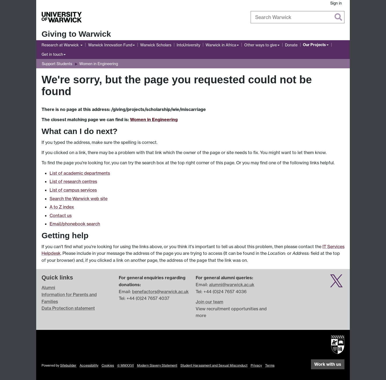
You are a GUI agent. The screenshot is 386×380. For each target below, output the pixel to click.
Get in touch (52, 54)
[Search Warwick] (297, 17)
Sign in (336, 3)
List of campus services (73, 190)
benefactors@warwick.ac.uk (160, 291)
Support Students (57, 63)
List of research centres (73, 181)
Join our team (209, 301)
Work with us (327, 364)
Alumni (48, 287)
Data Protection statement (68, 308)
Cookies (108, 365)
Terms (269, 365)
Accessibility (89, 365)
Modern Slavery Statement (157, 365)
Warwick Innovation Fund (110, 45)
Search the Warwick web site (78, 198)
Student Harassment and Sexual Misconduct (213, 365)
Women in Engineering (98, 63)
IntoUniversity (188, 45)
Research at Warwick (61, 45)
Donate (291, 45)
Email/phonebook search (75, 223)
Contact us (61, 215)
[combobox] (297, 17)
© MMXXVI (125, 365)
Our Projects (314, 44)
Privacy (256, 365)
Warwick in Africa (221, 45)
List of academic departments (80, 173)
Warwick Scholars (155, 45)
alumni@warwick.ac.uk (231, 284)
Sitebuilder (68, 365)
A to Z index (62, 207)
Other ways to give (260, 45)
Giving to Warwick (76, 33)
